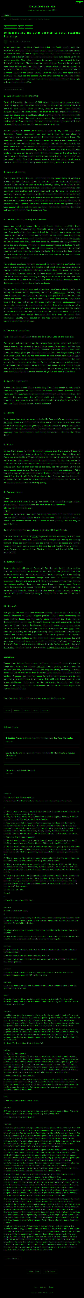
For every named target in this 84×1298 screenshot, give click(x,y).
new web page (30, 632)
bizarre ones (59, 293)
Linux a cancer (63, 638)
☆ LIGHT (79, 2)
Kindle (7, 57)
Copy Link (45, 710)
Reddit (36, 710)
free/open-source (10, 27)
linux (21, 27)
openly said (69, 47)
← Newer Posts (34, 1271)
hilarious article (12, 308)
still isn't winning (58, 79)
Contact (51, 1287)
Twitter (7, 710)
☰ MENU (6, 15)
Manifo (6, 995)
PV (4, 808)
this (71, 628)
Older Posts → (50, 1271)
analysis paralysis (41, 251)
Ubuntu (35, 537)
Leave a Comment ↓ (12, 1258)
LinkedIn (26, 710)
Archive (43, 1287)
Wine (62, 400)
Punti (6, 1097)
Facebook (17, 710)
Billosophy (9, 647)
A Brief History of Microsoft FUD (63, 647)
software (29, 27)
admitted (41, 667)
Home (5, 19)
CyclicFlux (7, 1124)
